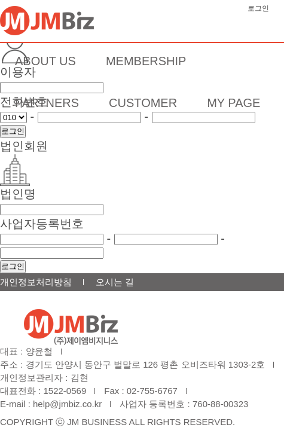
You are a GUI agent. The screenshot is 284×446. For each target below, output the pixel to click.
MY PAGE (233, 102)
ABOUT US (45, 61)
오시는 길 (115, 282)
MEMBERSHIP (146, 61)
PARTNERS (47, 102)
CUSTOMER (143, 102)
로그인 (258, 8)
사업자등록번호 (42, 223)
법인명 (18, 193)
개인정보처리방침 (36, 282)
